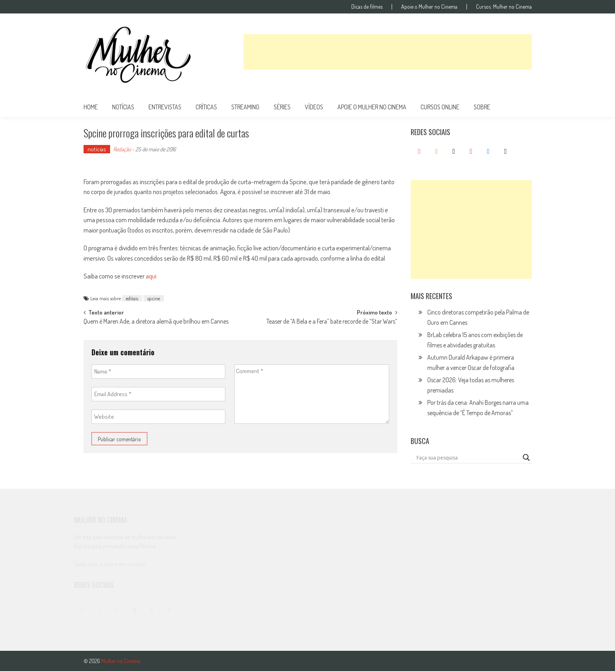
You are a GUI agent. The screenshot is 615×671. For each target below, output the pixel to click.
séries (282, 107)
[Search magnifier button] (526, 457)
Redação (122, 149)
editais (132, 298)
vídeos (314, 107)
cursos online (440, 107)
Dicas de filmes (367, 7)
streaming (245, 107)
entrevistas (165, 107)
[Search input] (468, 457)
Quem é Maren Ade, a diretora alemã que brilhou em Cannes (156, 322)
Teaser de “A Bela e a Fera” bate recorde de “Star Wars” (332, 322)
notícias (123, 107)
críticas (206, 107)
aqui (151, 276)
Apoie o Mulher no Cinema (429, 7)
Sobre (482, 107)
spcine (153, 298)
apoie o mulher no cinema (371, 107)
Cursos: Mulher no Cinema (504, 7)
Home (91, 107)
